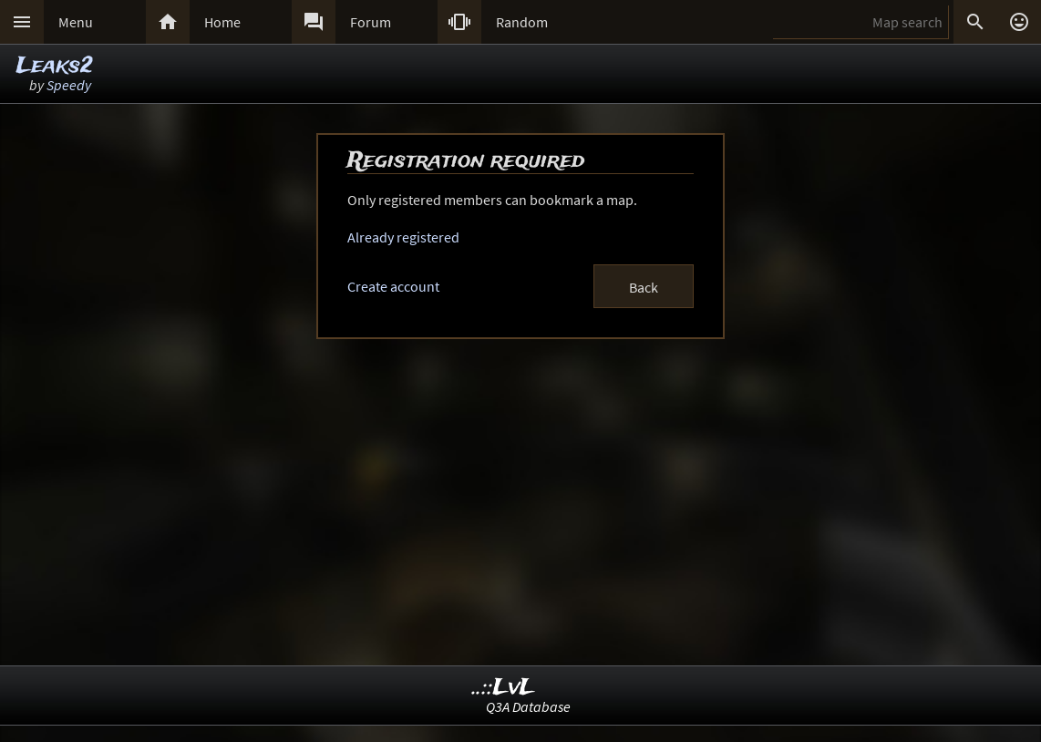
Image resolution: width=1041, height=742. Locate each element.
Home (222, 22)
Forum (370, 22)
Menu (75, 22)
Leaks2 (54, 66)
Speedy (68, 85)
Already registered (403, 237)
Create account (393, 286)
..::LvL (503, 688)
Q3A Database (528, 706)
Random (522, 22)
